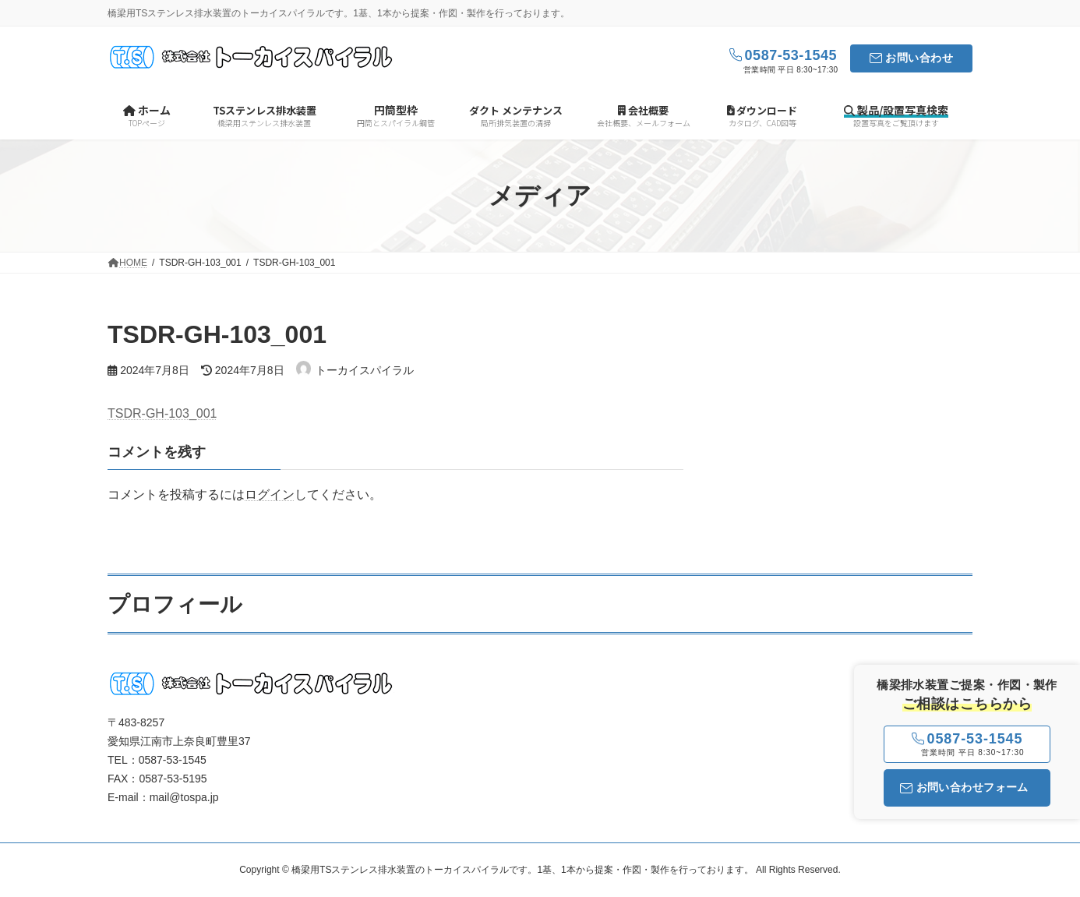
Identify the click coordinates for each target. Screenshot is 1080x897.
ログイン (270, 494)
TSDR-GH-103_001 (162, 413)
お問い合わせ (919, 57)
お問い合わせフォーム (964, 787)
